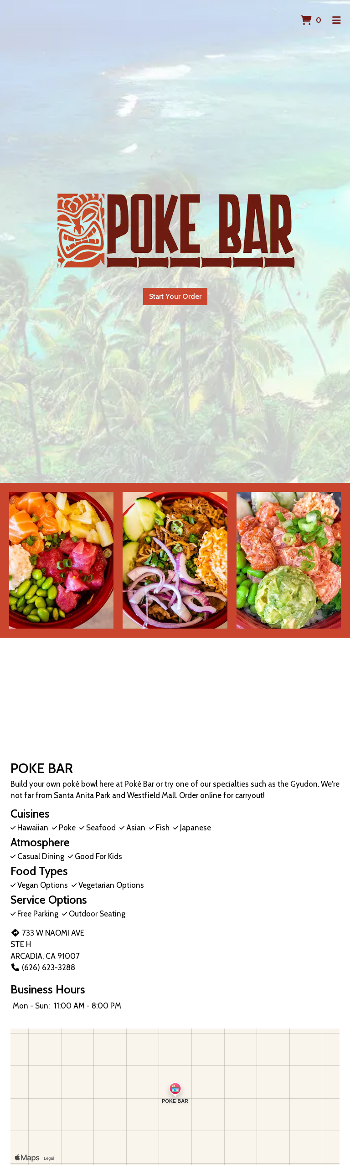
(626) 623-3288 (42, 967)
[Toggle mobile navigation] (336, 20)
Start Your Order (175, 296)
